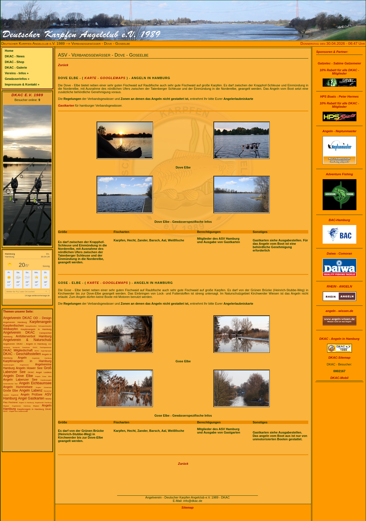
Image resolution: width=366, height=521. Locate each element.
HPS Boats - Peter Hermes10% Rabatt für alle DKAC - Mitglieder (339, 101)
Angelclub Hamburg (42, 358)
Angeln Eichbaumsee (35, 383)
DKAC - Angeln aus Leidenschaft (15, 411)
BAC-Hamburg (339, 220)
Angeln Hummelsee (18, 386)
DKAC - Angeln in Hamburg (32, 344)
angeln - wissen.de (339, 311)
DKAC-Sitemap (339, 357)
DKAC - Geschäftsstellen (22, 354)
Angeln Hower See (29, 368)
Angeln (22, 357)
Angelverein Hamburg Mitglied (25, 406)
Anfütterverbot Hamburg (34, 336)
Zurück (63, 65)
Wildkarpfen (10, 329)
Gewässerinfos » (17, 78)
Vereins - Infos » (16, 73)
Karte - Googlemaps (104, 78)
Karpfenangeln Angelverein (16, 365)
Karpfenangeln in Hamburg (36, 329)
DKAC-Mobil (339, 377)
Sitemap (188, 507)
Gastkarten (66, 105)
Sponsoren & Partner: (332, 51)
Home (9, 50)
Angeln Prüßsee (31, 394)
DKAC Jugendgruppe (43, 351)
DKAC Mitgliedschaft (18, 350)
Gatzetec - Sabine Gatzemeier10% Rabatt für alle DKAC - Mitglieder (339, 68)
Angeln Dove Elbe (18, 376)
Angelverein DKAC (17, 318)
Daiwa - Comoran (339, 253)
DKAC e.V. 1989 (27, 95)
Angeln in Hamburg (26, 402)
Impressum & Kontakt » (22, 84)
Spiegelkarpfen (31, 326)
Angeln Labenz (31, 390)
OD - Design (42, 318)
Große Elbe (10, 390)
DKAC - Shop (14, 62)
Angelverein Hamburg (15, 322)
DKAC (48, 409)
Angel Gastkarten (31, 398)
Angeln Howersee (44, 387)
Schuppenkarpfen (45, 326)
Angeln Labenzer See (20, 379)
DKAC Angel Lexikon (40, 372)
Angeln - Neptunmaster (339, 131)
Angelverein (9, 344)
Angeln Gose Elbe (43, 376)
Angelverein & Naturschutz (27, 340)
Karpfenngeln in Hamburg (30, 409)
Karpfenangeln (41, 322)
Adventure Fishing (339, 174)
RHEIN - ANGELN (339, 286)
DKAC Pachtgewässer (42, 347)
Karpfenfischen (13, 325)
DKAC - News (14, 56)
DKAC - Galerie (16, 67)
